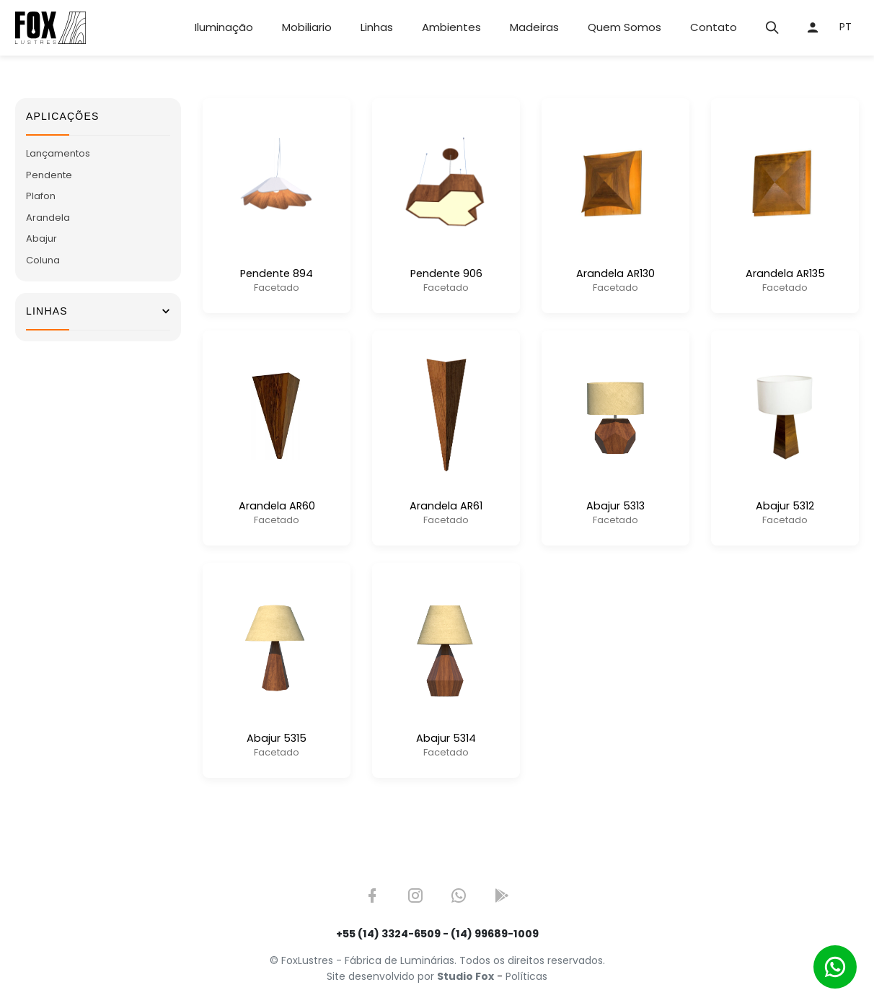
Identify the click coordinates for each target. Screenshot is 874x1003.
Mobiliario (307, 27)
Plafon (41, 196)
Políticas (526, 976)
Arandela (48, 217)
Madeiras (534, 27)
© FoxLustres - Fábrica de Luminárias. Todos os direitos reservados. (437, 960)
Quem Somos (624, 27)
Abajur (41, 238)
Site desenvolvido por (410, 976)
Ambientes (451, 27)
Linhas (377, 27)
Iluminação (224, 27)
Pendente (49, 175)
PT (845, 26)
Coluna (43, 260)
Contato (713, 27)
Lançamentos (58, 153)
